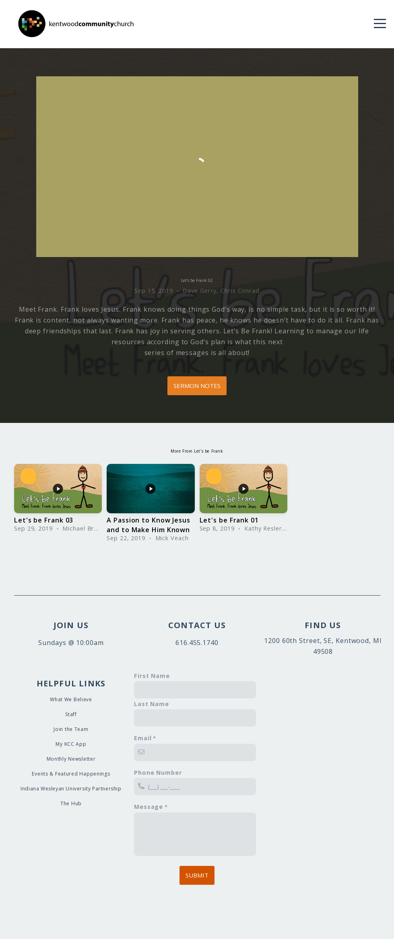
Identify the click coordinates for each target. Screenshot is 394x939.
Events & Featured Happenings (71, 773)
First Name (152, 676)
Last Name (151, 704)
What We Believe (71, 699)
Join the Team (71, 729)
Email (143, 738)
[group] (58, 500)
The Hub (71, 803)
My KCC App (71, 744)
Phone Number (158, 772)
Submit (197, 875)
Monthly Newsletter (71, 758)
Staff (70, 714)
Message (148, 806)
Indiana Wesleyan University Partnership (71, 788)
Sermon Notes (197, 386)
